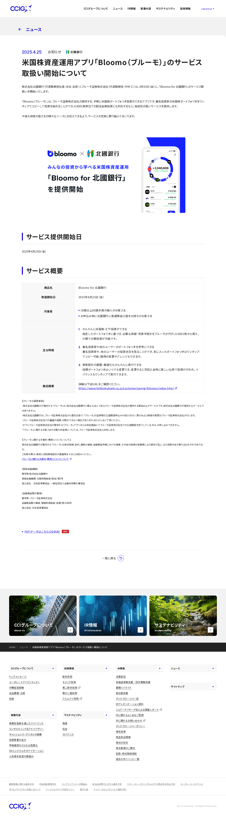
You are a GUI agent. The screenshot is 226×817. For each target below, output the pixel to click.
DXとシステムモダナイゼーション (26, 750)
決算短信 (121, 676)
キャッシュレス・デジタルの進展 (25, 734)
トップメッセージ (18, 676)
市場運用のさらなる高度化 (23, 745)
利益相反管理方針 (47, 783)
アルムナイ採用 (70, 698)
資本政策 (121, 731)
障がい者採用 (69, 693)
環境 (64, 723)
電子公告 (84, 789)
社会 (64, 728)
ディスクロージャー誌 (127, 698)
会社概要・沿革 (17, 693)
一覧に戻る (113, 558)
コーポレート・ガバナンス (191, 783)
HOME (12, 647)
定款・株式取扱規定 (126, 753)
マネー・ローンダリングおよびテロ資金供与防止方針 (151, 783)
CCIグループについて (96, 8)
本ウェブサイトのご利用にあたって (25, 789)
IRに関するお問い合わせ (129, 720)
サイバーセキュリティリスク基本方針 (109, 789)
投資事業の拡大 (17, 739)
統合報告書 (122, 693)
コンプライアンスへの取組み (74, 783)
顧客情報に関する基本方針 (21, 783)
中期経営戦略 (16, 687)
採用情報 (185, 8)
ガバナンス (68, 734)
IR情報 (132, 8)
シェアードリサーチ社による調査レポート (137, 709)
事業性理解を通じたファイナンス (26, 723)
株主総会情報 (123, 737)
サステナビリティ (165, 8)
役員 (11, 698)
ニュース (118, 8)
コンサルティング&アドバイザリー (26, 728)
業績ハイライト (124, 687)
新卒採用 (67, 676)
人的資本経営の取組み (21, 756)
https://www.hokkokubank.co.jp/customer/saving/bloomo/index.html (126, 388)
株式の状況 (122, 742)
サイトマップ (193, 686)
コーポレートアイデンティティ (24, 682)
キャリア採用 (69, 682)
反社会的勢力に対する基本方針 (107, 783)
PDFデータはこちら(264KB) (42, 531)
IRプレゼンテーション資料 (129, 704)
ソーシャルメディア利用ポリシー (60, 789)
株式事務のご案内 (125, 748)
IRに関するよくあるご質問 (130, 715)
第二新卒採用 (69, 687)
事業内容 (145, 8)
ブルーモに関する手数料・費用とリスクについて (45, 459)
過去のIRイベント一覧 (127, 759)
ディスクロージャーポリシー (130, 726)
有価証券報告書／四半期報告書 (133, 682)
